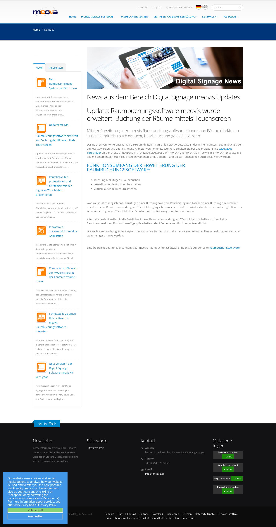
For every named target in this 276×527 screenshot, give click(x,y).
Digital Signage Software (98, 16)
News (39, 67)
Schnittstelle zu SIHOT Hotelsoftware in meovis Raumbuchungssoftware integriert (56, 322)
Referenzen (56, 67)
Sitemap (187, 514)
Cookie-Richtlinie (228, 514)
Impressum (188, 518)
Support (156, 7)
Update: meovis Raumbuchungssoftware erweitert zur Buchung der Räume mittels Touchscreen (57, 134)
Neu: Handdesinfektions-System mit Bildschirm (63, 83)
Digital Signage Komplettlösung (175, 16)
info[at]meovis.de (154, 473)
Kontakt (141, 7)
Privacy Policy (48, 505)
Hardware (231, 16)
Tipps (120, 514)
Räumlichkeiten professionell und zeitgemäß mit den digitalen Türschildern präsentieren (54, 185)
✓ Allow (228, 456)
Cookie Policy (20, 505)
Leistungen (210, 16)
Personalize (35, 516)
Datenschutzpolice (205, 514)
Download (157, 514)
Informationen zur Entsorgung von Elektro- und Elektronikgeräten (142, 518)
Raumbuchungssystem (134, 16)
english (205, 6)
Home (72, 16)
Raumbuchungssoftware (224, 247)
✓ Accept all (35, 510)
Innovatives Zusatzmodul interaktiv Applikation (63, 231)
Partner (144, 514)
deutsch (198, 6)
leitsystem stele (95, 448)
